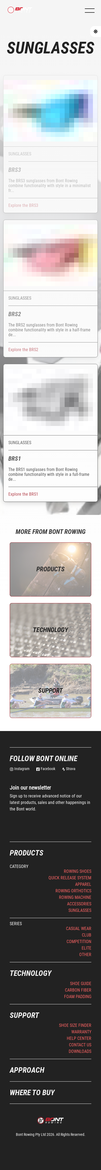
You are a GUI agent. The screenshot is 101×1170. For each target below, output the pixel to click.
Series (16, 923)
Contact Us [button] (80, 1044)
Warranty (81, 1031)
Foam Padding (77, 996)
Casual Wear (78, 928)
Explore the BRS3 (23, 205)
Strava (69, 769)
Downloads (80, 1051)
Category (19, 866)
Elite (86, 948)
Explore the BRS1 (23, 494)
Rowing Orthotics (73, 890)
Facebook (45, 769)
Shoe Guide (80, 983)
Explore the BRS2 (23, 349)
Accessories (79, 903)
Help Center (79, 1038)
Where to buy (32, 1092)
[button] (90, 10)
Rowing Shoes (77, 871)
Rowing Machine (75, 897)
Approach (27, 1070)
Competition (79, 941)
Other (85, 954)
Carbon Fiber (78, 990)
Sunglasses (79, 910)
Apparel (83, 884)
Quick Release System (69, 877)
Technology (50, 630)
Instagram (20, 769)
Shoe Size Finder (75, 1025)
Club (86, 935)
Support (50, 690)
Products (50, 569)
